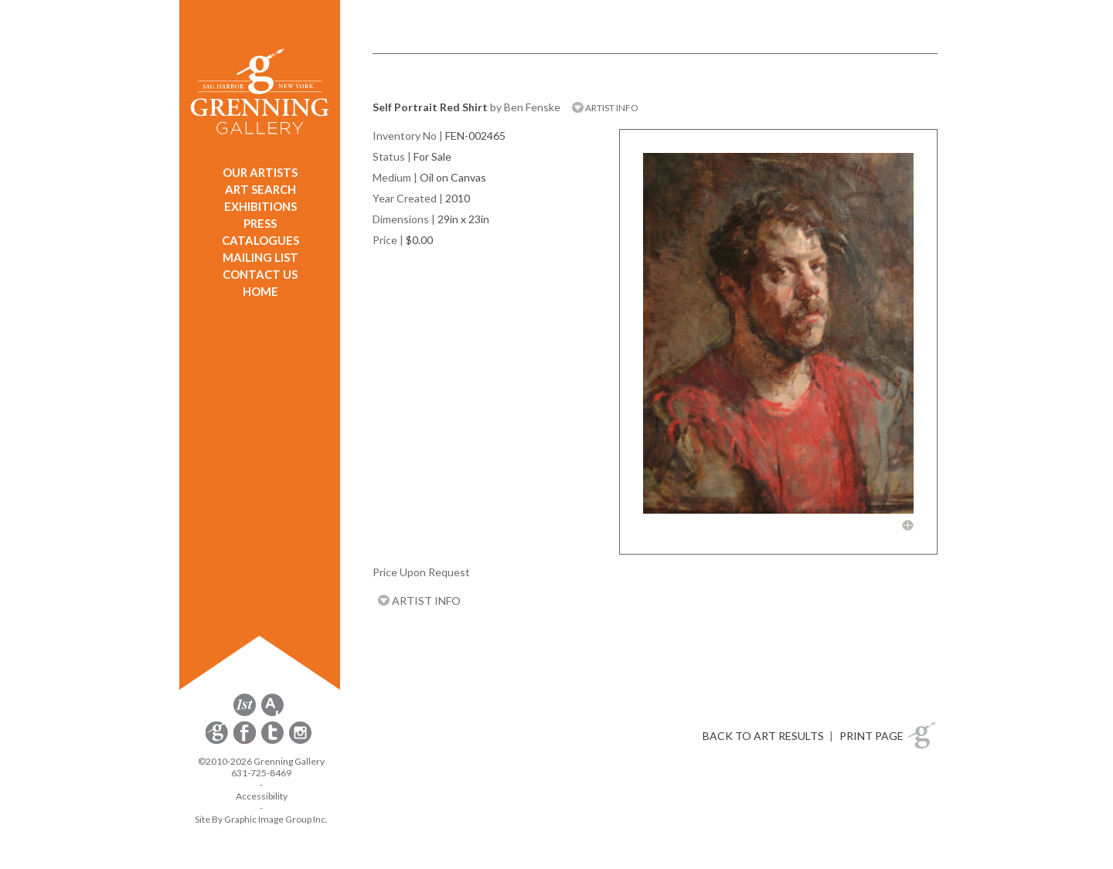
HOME (260, 291)
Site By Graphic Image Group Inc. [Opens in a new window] (261, 819)
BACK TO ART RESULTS (763, 735)
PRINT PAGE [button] (871, 735)
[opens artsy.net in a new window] (272, 713)
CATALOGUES (260, 240)
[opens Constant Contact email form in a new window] (218, 741)
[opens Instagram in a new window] (300, 741)
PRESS (260, 223)
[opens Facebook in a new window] (246, 741)
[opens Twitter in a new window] (274, 741)
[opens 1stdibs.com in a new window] (244, 713)
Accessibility (262, 796)
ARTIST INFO (605, 108)
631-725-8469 (261, 773)
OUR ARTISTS (260, 172)
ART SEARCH (260, 189)
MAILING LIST (260, 257)
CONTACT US (260, 274)
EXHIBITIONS (260, 206)
